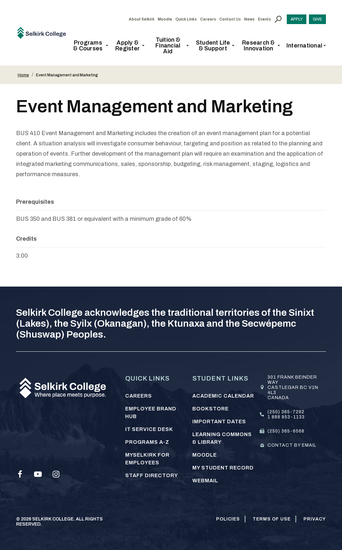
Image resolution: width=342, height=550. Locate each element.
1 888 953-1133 (286, 417)
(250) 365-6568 (285, 431)
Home (23, 75)
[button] (90, 45)
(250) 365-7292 (285, 411)
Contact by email (291, 445)
